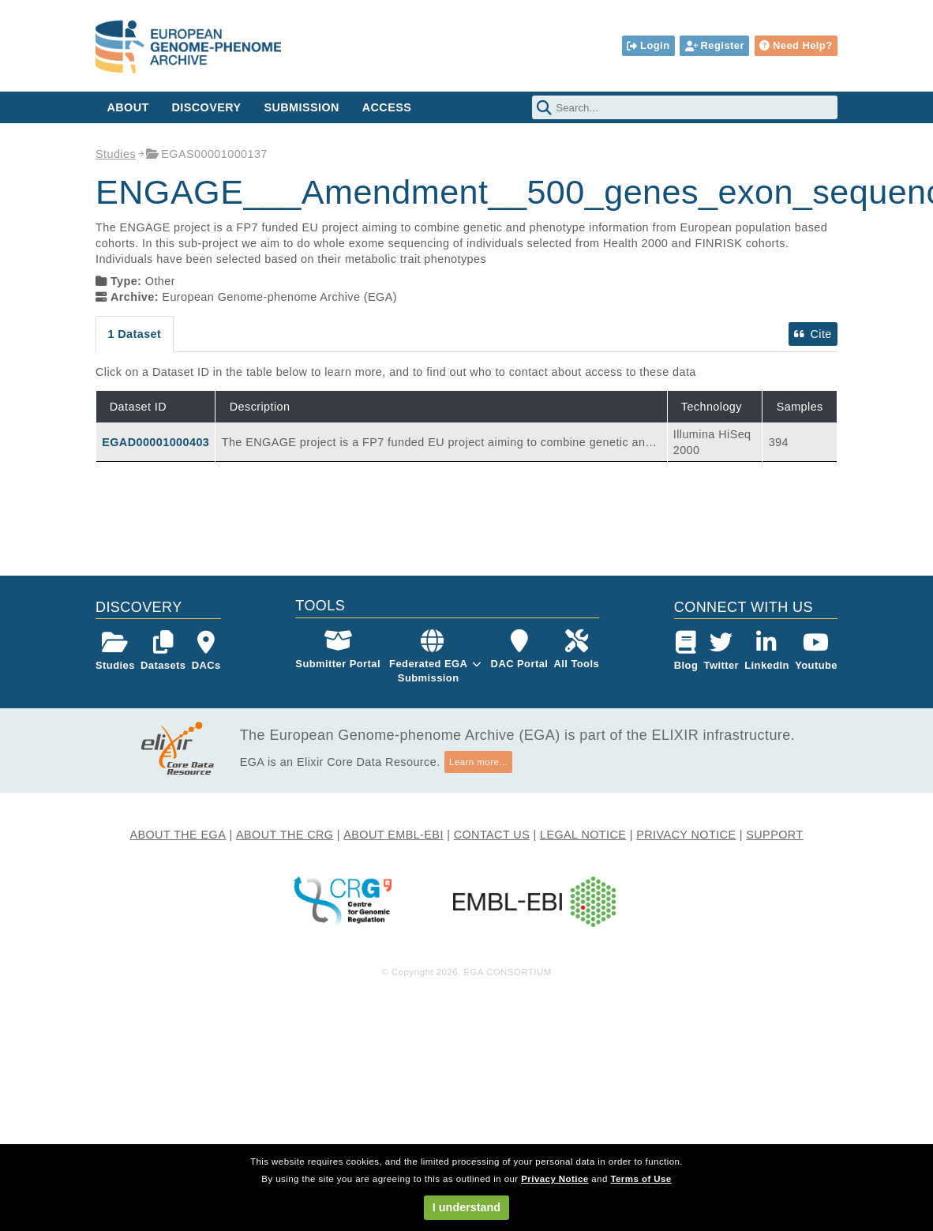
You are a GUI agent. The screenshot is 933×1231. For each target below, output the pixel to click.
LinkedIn (766, 651)
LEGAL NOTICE (583, 834)
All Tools (577, 649)
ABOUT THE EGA (177, 834)
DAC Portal (520, 649)
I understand (466, 1207)
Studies (116, 154)
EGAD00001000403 (155, 442)
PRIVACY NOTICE (686, 834)
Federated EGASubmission (428, 671)
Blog (686, 651)
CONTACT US (492, 834)
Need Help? (795, 45)
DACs (206, 651)
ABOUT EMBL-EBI (393, 834)
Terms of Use (640, 1179)
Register (714, 45)
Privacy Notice (554, 1179)
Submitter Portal (337, 649)
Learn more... (478, 762)
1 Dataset (134, 334)
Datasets (163, 651)
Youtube (816, 651)
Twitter (722, 651)
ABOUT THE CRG (284, 834)
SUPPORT (774, 834)
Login (648, 45)
